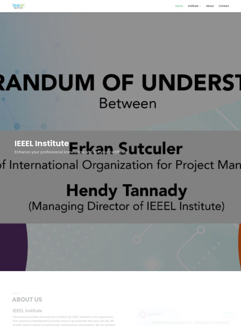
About (210, 6)
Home (179, 6)
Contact (224, 6)
